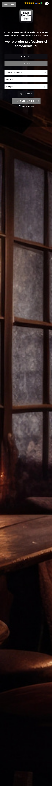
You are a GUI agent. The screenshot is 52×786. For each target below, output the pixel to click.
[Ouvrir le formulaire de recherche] (26, 94)
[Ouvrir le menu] (9, 4)
